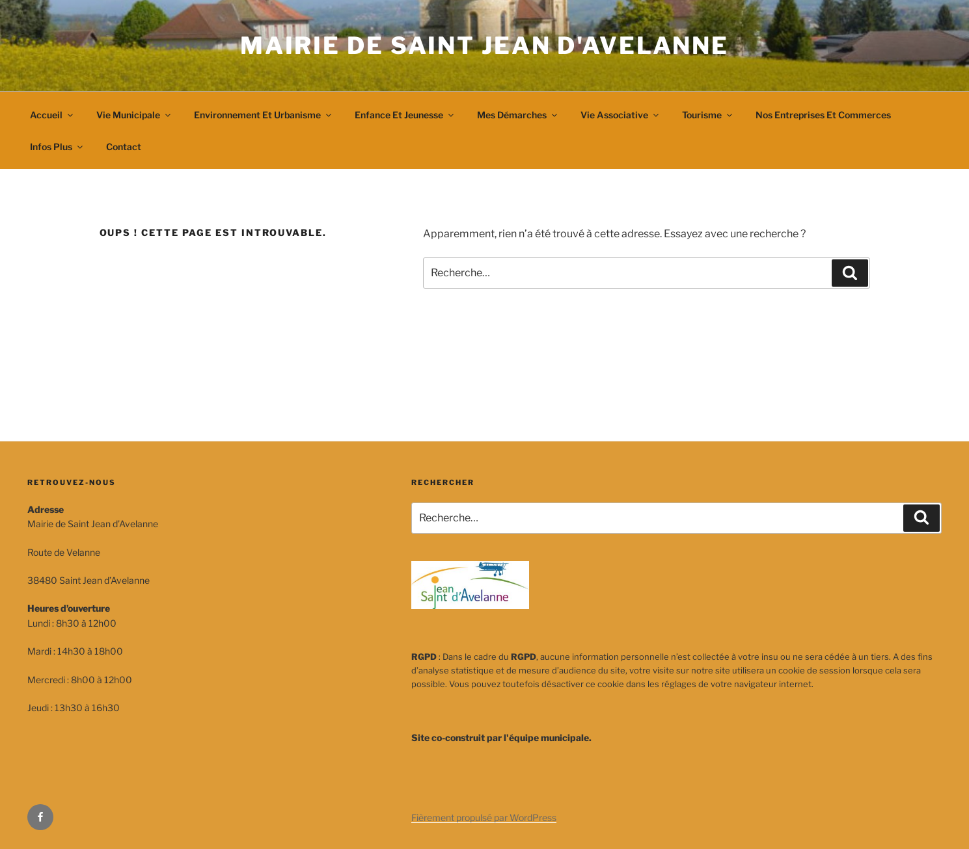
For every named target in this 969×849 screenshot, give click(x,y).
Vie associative (620, 114)
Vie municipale (134, 114)
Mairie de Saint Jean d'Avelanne (484, 45)
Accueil (52, 114)
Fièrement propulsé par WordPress (483, 817)
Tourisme (708, 114)
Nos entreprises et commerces (823, 114)
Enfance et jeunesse (405, 114)
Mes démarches (518, 114)
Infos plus (57, 146)
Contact (123, 146)
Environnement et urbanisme (263, 114)
